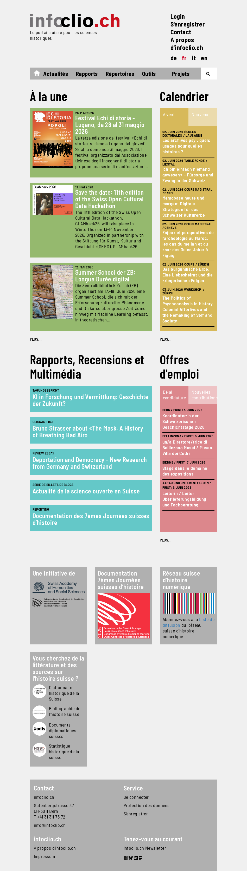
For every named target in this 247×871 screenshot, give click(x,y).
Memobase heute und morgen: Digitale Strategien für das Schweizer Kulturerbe (183, 206)
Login (177, 16)
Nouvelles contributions (204, 394)
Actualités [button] (55, 73)
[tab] (174, 117)
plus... (166, 339)
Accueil (39, 74)
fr (184, 58)
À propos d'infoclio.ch (55, 848)
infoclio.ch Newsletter (145, 848)
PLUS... (36, 339)
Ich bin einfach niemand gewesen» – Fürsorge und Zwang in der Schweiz (187, 174)
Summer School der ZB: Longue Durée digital (105, 275)
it (194, 58)
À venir (169, 114)
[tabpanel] (188, 228)
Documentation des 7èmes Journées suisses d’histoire (91, 519)
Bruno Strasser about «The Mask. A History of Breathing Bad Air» (88, 431)
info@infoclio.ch (50, 825)
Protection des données (147, 805)
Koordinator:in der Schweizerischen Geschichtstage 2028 (183, 421)
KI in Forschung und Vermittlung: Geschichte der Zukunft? (91, 400)
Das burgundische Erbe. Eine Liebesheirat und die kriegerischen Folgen (187, 274)
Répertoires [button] (120, 73)
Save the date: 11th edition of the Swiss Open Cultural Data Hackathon (109, 198)
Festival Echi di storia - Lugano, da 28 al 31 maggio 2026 (110, 124)
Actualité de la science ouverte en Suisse (86, 491)
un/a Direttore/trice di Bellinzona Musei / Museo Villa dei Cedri (187, 447)
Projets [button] (180, 73)
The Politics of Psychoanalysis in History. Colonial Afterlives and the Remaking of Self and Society (188, 309)
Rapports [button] (87, 73)
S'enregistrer (187, 24)
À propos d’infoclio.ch (186, 43)
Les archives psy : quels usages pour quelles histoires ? (186, 145)
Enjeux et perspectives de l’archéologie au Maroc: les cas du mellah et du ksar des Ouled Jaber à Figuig (188, 243)
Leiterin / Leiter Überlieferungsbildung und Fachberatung (184, 498)
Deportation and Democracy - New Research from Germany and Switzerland (90, 463)
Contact (180, 32)
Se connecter (136, 797)
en (204, 58)
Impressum (44, 856)
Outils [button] (149, 73)
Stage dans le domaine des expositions (184, 471)
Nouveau (200, 114)
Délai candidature (174, 394)
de (173, 58)
